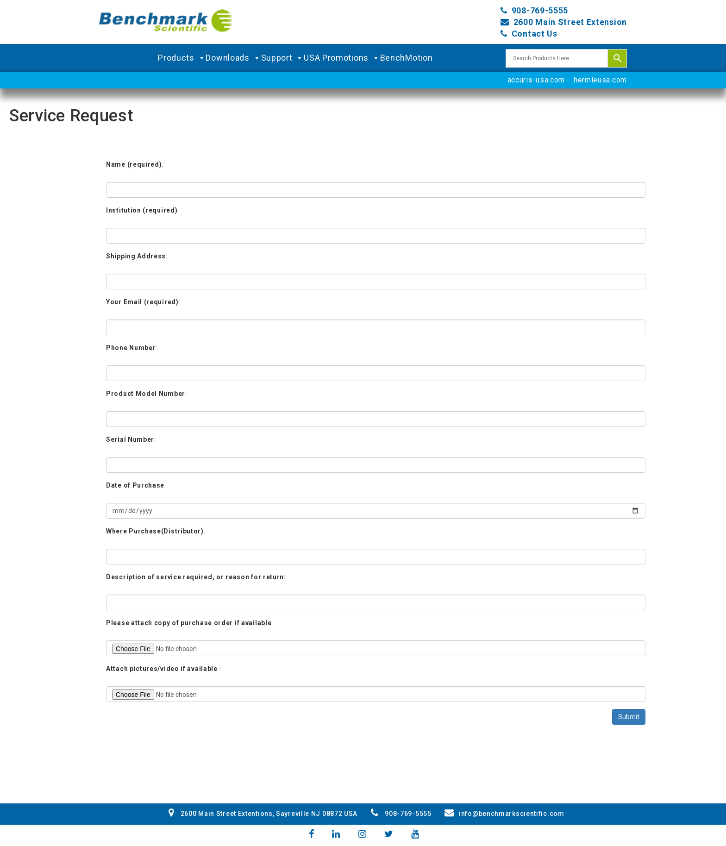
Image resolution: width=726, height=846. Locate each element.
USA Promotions (342, 58)
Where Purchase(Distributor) (155, 531)
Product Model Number (145, 393)
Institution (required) (141, 210)
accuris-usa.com (536, 79)
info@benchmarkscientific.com (504, 813)
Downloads (233, 58)
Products (182, 58)
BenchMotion (406, 58)
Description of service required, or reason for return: (196, 577)
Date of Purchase (135, 485)
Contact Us (534, 33)
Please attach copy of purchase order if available (188, 623)
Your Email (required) (142, 302)
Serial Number (130, 439)
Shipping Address (136, 256)
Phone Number (131, 347)
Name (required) (134, 164)
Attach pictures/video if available (162, 668)
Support (282, 58)
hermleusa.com (600, 79)
